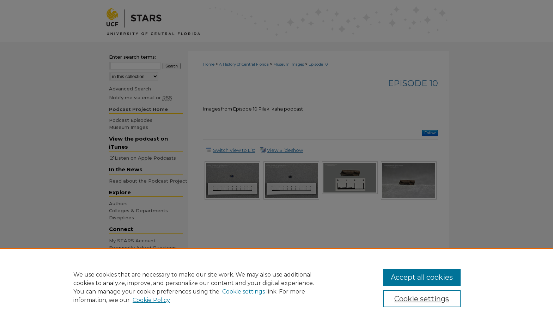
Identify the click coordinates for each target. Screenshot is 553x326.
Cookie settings (243, 291)
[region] (276, 287)
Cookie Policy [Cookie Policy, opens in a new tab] (151, 300)
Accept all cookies (422, 277)
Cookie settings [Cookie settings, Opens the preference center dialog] (421, 299)
